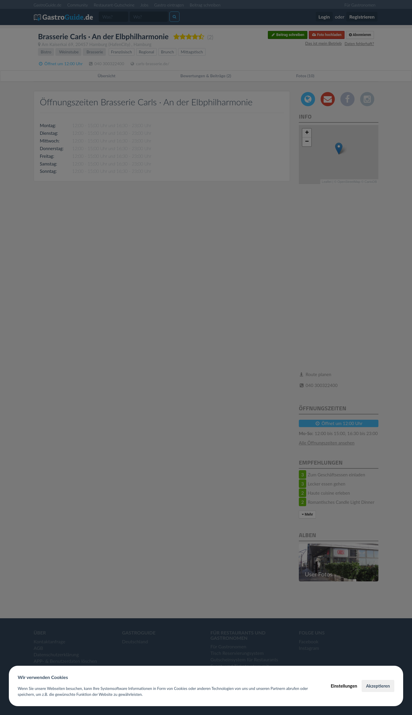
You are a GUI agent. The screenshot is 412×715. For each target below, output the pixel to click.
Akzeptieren (378, 685)
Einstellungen (344, 685)
